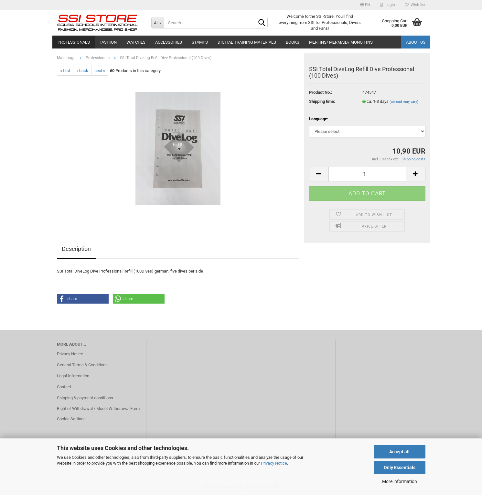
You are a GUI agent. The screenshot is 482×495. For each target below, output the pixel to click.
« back (82, 70)
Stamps (200, 42)
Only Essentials (399, 467)
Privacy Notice (274, 463)
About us (415, 42)
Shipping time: (322, 101)
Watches (135, 42)
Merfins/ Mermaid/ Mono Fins (341, 42)
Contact (64, 386)
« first (65, 70)
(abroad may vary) (404, 102)
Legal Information (73, 375)
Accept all (399, 451)
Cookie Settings (71, 418)
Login (387, 5)
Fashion (108, 42)
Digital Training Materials (247, 42)
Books (292, 42)
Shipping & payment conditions (85, 397)
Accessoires (168, 42)
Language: (318, 118)
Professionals (74, 42)
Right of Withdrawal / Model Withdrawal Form (98, 408)
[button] (83, 299)
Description (76, 248)
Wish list (415, 5)
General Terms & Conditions (82, 364)
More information (399, 481)
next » (99, 70)
